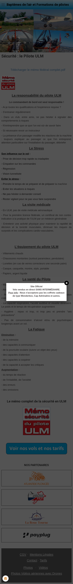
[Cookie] (5, 578)
